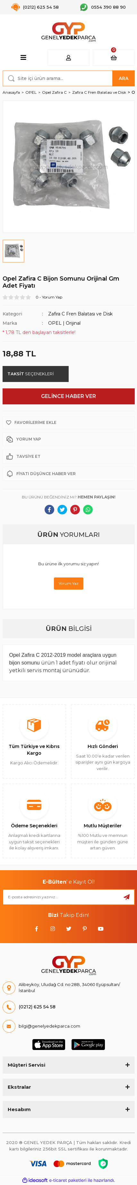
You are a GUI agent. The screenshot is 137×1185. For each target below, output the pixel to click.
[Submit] (127, 897)
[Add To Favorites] (69, 422)
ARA (123, 78)
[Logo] (68, 32)
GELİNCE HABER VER (68, 396)
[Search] (69, 78)
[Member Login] (68, 58)
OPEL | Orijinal (64, 323)
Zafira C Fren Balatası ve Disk (80, 314)
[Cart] (114, 58)
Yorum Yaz (69, 583)
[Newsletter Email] (69, 897)
